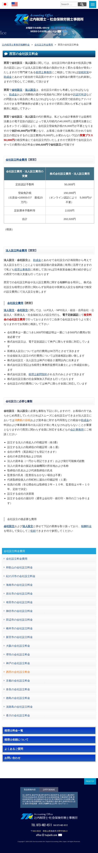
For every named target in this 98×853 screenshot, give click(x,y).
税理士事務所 (44, 72)
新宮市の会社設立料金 (19, 637)
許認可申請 (79, 94)
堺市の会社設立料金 (18, 654)
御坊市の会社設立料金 (19, 610)
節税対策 (83, 72)
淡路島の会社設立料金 (19, 706)
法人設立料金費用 (16, 250)
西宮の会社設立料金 (18, 671)
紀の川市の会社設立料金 (20, 576)
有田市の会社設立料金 (19, 602)
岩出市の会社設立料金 (19, 593)
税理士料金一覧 (13, 730)
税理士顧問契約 (38, 374)
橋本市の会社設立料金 (19, 628)
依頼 (33, 530)
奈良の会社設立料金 (18, 689)
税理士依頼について (16, 739)
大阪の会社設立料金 (18, 645)
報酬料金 (86, 526)
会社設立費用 (15, 303)
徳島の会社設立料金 (18, 697)
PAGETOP (90, 781)
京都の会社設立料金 (18, 680)
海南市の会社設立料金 (19, 584)
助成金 (8, 76)
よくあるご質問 (13, 748)
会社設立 (17, 89)
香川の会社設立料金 (18, 715)
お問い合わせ (12, 758)
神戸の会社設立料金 (18, 663)
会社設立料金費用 (16, 159)
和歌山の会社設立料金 (19, 567)
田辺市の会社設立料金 (19, 619)
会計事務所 (77, 429)
